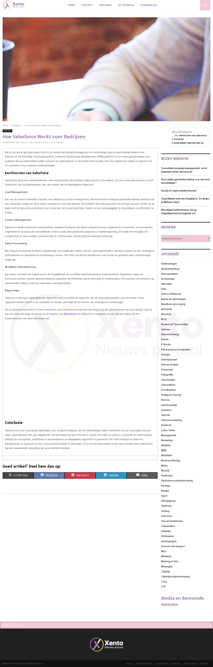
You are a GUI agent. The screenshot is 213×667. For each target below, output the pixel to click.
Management (168, 435)
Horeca (165, 400)
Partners (105, 5)
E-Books (166, 344)
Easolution (70, 314)
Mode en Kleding (170, 460)
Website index (190, 664)
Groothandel (168, 389)
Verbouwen (167, 536)
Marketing (167, 440)
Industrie (166, 410)
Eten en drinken (169, 364)
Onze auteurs (162, 664)
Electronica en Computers (176, 349)
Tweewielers (168, 526)
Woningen (167, 566)
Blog (163, 319)
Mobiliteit (166, 455)
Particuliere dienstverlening (177, 480)
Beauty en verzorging (173, 304)
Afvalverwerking (170, 268)
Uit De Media (126, 5)
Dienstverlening (170, 334)
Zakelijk (165, 571)
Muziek (165, 470)
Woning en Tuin (169, 561)
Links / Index (168, 430)
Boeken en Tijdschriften (174, 324)
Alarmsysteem (169, 273)
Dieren (165, 339)
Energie (165, 354)
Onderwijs (167, 475)
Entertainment (169, 359)
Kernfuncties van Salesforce (193, 135)
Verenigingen (169, 541)
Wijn (163, 551)
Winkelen (166, 556)
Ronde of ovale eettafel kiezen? (179, 190)
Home (71, 5)
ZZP (163, 586)
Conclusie (179, 139)
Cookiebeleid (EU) (143, 664)
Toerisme (166, 516)
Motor (164, 465)
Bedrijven (7, 131)
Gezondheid (168, 384)
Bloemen (166, 314)
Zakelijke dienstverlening (175, 576)
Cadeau (165, 329)
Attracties (166, 283)
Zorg (164, 581)
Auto (163, 289)
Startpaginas (168, 500)
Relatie (165, 490)
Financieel (167, 369)
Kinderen (166, 425)
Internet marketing (171, 420)
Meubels (166, 445)
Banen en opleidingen (173, 299)
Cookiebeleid (148, 5)
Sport (164, 495)
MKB (163, 450)
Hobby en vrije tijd (171, 394)
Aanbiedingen (169, 263)
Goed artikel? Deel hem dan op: (189, 143)
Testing (165, 511)
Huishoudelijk (169, 405)
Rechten (165, 485)
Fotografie (167, 374)
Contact (87, 5)
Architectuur (168, 278)
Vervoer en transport (173, 546)
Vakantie (166, 531)
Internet (165, 415)
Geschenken (168, 379)
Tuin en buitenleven (172, 521)
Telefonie (166, 505)
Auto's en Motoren (171, 294)
